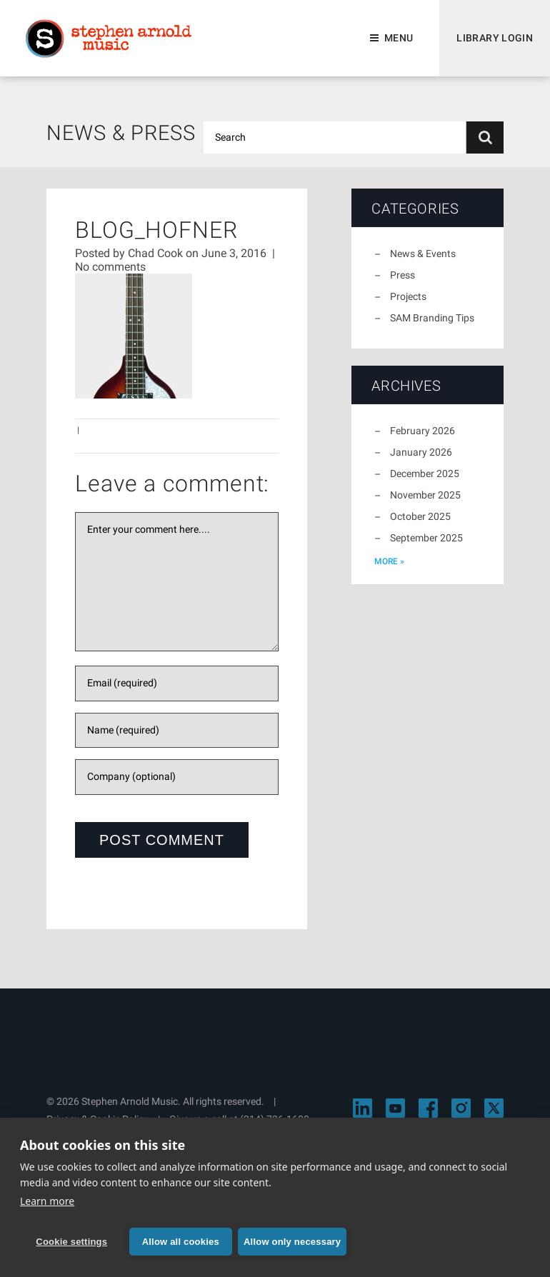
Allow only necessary (292, 1241)
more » (389, 561)
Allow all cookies (180, 1241)
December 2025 (424, 473)
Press (402, 275)
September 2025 (426, 538)
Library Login (494, 38)
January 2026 (421, 452)
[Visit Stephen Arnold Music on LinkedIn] (362, 1108)
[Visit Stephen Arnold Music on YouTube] (395, 1108)
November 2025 (425, 495)
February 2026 (422, 430)
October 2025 (420, 516)
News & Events (423, 253)
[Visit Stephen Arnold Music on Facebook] (428, 1108)
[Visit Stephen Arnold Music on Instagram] (461, 1108)
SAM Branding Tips (432, 318)
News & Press (121, 133)
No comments (110, 267)
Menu (398, 38)
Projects (408, 296)
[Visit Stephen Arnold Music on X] (494, 1108)
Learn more (47, 1201)
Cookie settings (71, 1241)
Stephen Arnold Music (108, 38)
